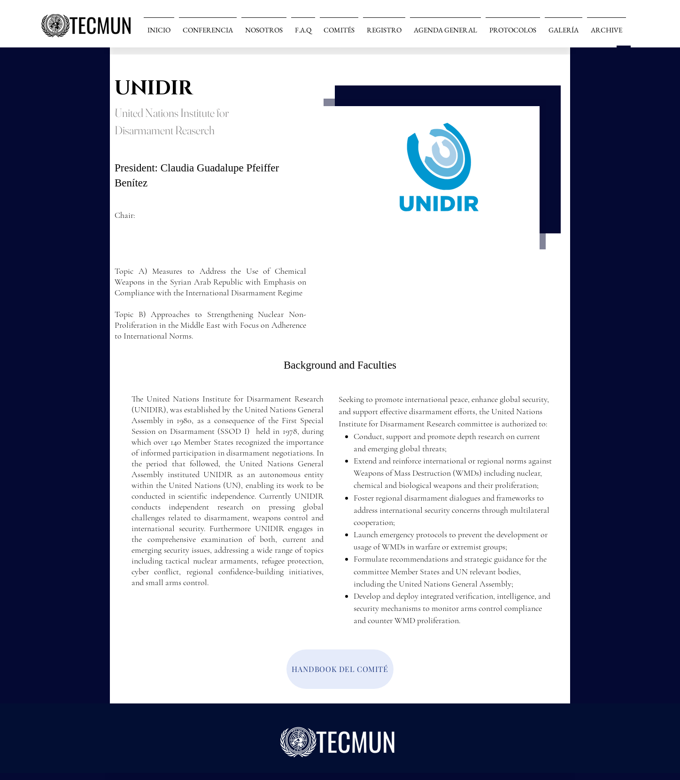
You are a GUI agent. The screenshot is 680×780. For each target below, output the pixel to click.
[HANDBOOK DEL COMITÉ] (340, 669)
